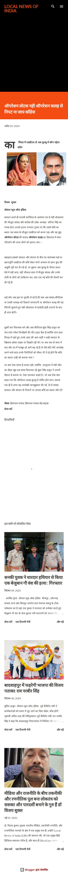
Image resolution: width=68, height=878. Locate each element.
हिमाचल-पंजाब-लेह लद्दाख (36, 403)
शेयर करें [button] (8, 408)
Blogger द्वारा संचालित (34, 869)
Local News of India (21, 8)
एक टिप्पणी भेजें (22, 621)
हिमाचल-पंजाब (17, 403)
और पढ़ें (60, 621)
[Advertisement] (33, 50)
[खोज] (53, 6)
